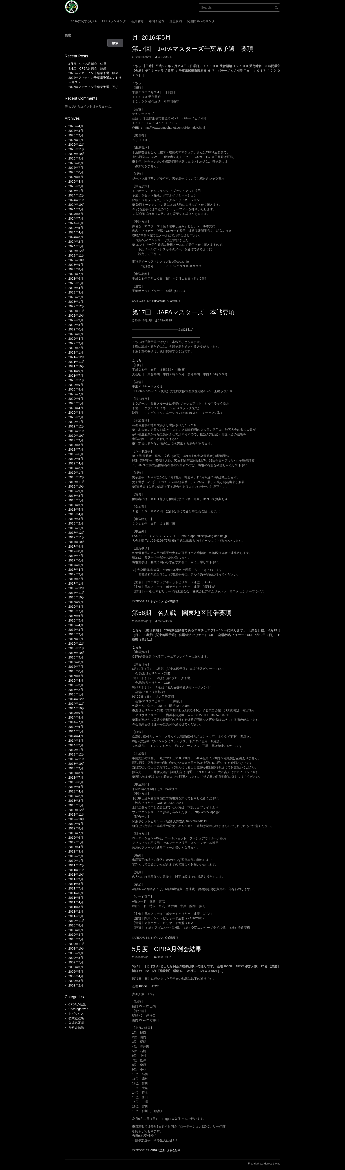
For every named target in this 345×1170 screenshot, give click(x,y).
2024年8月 (75, 214)
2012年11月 (76, 814)
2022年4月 (75, 338)
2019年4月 (75, 463)
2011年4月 (75, 902)
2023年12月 (76, 251)
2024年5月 (75, 227)
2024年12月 (76, 195)
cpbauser (165, 57)
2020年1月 (75, 422)
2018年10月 (76, 486)
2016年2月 (75, 634)
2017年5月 (75, 565)
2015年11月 (76, 648)
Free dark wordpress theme (264, 1163)
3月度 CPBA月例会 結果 (87, 68)
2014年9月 (75, 713)
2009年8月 (75, 957)
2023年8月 (75, 269)
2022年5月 (75, 334)
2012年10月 (76, 819)
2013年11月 (76, 759)
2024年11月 (76, 200)
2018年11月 (76, 482)
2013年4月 (75, 791)
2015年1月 (75, 694)
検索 (68, 35)
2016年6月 (75, 616)
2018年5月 (75, 509)
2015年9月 (75, 657)
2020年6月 (75, 398)
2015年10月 (76, 653)
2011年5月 (75, 897)
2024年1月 (75, 246)
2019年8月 (75, 445)
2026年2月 (75, 135)
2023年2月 (75, 297)
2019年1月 (75, 472)
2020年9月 (75, 385)
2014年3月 (75, 740)
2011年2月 (75, 911)
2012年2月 (75, 856)
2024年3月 (75, 237)
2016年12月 (76, 588)
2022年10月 (76, 315)
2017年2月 (75, 579)
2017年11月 (76, 537)
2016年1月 (75, 639)
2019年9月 (75, 440)
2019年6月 (75, 454)
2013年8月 (75, 773)
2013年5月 (75, 787)
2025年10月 (76, 154)
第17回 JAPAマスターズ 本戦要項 (183, 312)
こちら (136, 83)
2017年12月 (76, 532)
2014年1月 (75, 750)
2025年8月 (75, 163)
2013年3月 (75, 796)
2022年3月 (75, 343)
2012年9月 (75, 823)
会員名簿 (137, 21)
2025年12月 (76, 144)
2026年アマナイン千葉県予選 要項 (93, 87)
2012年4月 (75, 847)
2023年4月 (75, 288)
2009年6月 (75, 967)
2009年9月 (75, 953)
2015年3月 (75, 685)
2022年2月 (75, 348)
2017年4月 (75, 569)
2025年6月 (75, 172)
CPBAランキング (114, 21)
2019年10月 (76, 435)
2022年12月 (76, 306)
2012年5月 (75, 842)
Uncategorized (78, 1009)
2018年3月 (75, 519)
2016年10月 (76, 597)
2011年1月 (75, 916)
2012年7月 (75, 833)
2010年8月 (75, 925)
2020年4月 (75, 408)
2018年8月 (75, 495)
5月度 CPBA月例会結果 (167, 949)
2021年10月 (76, 366)
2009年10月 (76, 948)
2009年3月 (75, 981)
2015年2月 (75, 689)
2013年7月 (75, 777)
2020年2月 (75, 417)
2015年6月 (75, 671)
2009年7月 (75, 962)
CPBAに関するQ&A (83, 21)
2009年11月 (76, 944)
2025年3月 (75, 186)
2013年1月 (75, 805)
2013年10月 (76, 763)
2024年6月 (75, 223)
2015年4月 (75, 680)
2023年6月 (75, 278)
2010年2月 (75, 939)
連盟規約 (175, 21)
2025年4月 (75, 181)
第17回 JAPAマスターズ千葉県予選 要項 (192, 48)
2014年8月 (75, 717)
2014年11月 (76, 703)
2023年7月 (75, 274)
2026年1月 (75, 140)
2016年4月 (75, 625)
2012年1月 (75, 860)
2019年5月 (75, 458)
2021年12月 (76, 357)
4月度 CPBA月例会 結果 (87, 64)
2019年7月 (75, 449)
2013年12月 (76, 754)
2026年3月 (75, 130)
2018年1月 (75, 528)
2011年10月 (76, 874)
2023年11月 (76, 255)
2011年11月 (76, 870)
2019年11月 (76, 431)
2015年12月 (76, 643)
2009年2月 (75, 985)
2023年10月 (76, 260)
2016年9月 (75, 602)
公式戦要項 (173, 301)
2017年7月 (75, 555)
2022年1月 (75, 352)
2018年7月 (75, 500)
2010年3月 (75, 934)
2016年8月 (75, 606)
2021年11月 (76, 361)
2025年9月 (75, 158)
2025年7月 (75, 167)
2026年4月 (75, 126)
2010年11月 (76, 920)
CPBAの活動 (157, 301)
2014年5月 (75, 731)
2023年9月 (75, 264)
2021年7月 (75, 375)
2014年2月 (75, 745)
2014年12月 (76, 699)
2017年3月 (75, 574)
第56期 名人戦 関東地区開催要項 (181, 612)
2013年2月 (75, 800)
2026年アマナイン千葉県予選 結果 (93, 73)
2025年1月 (75, 191)
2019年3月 (75, 468)
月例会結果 (173, 1150)
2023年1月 (75, 301)
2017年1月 (75, 583)
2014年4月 (75, 736)
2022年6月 (75, 329)
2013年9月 (75, 768)
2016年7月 (75, 611)
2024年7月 (75, 218)
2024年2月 (75, 241)
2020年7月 (75, 394)
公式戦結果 (76, 1018)
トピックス (157, 601)
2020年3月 (75, 412)
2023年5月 (75, 283)
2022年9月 (75, 320)
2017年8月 (75, 551)
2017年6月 (75, 560)
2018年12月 (76, 477)
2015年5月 (75, 676)
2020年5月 (75, 403)
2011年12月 (76, 865)
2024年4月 (75, 232)
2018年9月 (75, 491)
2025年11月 (76, 149)
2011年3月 (75, 907)
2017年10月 (76, 542)
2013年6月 (75, 782)
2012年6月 (75, 837)
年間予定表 (156, 21)
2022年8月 (75, 324)
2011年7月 (75, 888)
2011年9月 (75, 879)
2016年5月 (75, 620)
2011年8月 (75, 884)
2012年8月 (75, 828)
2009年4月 (75, 976)
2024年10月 (76, 204)
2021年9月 (75, 371)
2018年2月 (75, 523)
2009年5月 (75, 971)
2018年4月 (75, 514)
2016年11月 (76, 592)
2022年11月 (76, 311)
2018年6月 (75, 505)
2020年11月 (76, 380)
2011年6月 (75, 893)
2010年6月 (75, 930)
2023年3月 (75, 292)
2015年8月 (75, 662)
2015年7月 (75, 666)
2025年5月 (75, 177)
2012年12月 (76, 810)
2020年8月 (75, 389)
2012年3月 (75, 851)
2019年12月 (76, 426)
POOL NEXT (149, 986)
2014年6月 (75, 726)
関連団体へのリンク (201, 21)
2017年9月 (75, 546)
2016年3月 (75, 629)
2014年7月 (75, 722)
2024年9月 (75, 209)
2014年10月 (76, 708)
